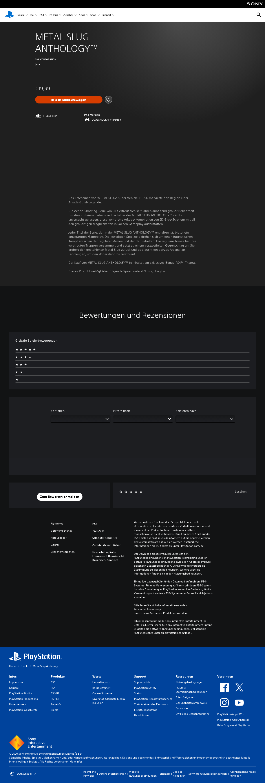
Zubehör (68, 15)
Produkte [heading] (58, 676)
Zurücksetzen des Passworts (151, 704)
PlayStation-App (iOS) (230, 714)
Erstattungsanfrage (145, 710)
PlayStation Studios (21, 693)
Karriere (14, 688)
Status (138, 693)
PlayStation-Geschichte (23, 710)
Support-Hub (142, 682)
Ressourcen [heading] (184, 676)
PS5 (32, 15)
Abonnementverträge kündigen (243, 773)
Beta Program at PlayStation (234, 725)
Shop (93, 15)
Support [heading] (140, 676)
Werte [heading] (96, 676)
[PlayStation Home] (9, 15)
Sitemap (165, 774)
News (82, 15)
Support (106, 15)
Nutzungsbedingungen (189, 682)
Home (12, 666)
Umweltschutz (101, 682)
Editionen (57, 411)
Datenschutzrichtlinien (112, 774)
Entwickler (182, 708)
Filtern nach (121, 411)
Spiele (21, 15)
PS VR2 (55, 693)
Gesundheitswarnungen (148, 609)
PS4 (42, 15)
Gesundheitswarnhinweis (191, 703)
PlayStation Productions (23, 699)
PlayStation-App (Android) (233, 720)
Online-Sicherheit (102, 693)
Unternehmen (17, 704)
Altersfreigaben (185, 697)
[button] (59, 497)
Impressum (16, 682)
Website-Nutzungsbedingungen (143, 773)
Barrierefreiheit (101, 688)
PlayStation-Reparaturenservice (153, 699)
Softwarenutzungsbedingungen (207, 774)
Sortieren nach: (186, 411)
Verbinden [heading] (225, 676)
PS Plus (53, 15)
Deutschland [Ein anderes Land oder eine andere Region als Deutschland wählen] (23, 774)
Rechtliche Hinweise (89, 773)
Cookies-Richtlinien (179, 773)
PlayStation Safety (145, 688)
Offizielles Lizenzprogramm (192, 714)
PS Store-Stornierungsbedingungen (191, 690)
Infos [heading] (13, 676)
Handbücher (141, 715)
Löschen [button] (241, 492)
